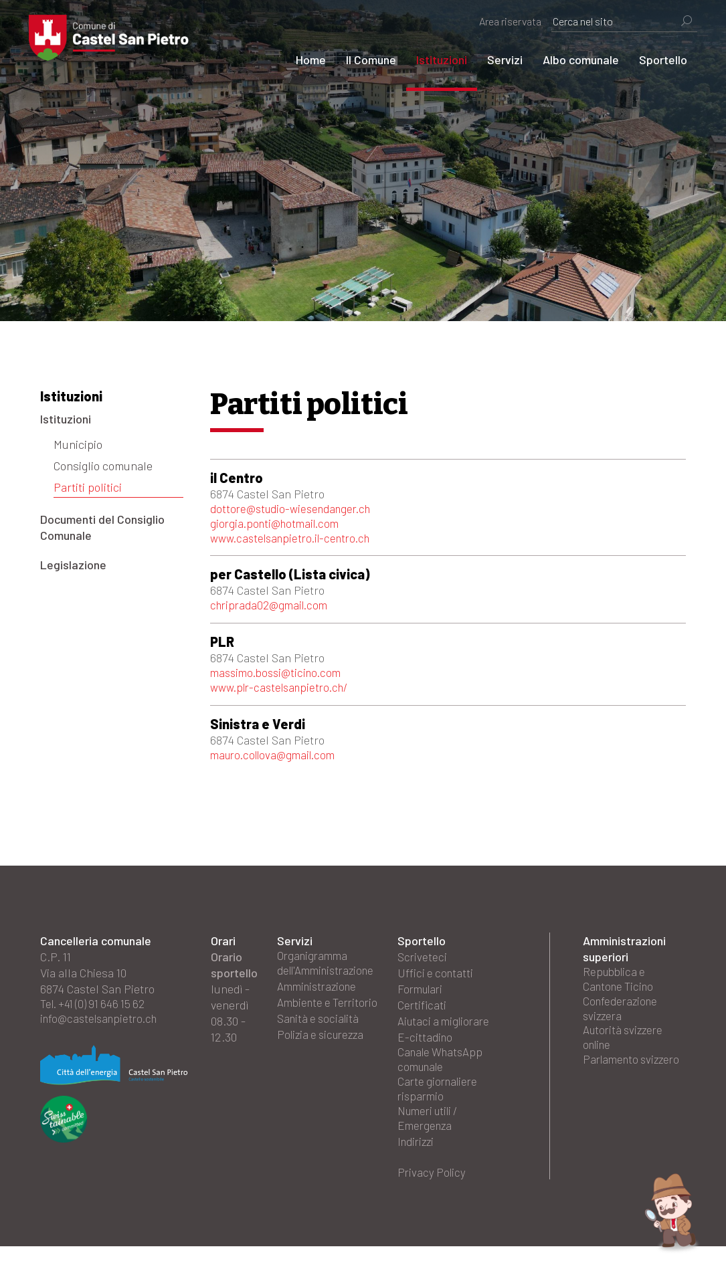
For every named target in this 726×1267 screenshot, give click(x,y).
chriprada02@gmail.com (272, 610)
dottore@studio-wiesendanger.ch (296, 509)
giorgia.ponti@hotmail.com (278, 525)
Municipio (78, 444)
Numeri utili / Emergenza (431, 1135)
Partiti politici (88, 487)
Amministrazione (320, 999)
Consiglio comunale (103, 465)
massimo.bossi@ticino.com (279, 679)
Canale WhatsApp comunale (443, 1071)
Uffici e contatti (436, 983)
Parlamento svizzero (634, 1079)
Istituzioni (430, 59)
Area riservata (499, 21)
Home (299, 59)
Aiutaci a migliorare (446, 1031)
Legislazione (73, 564)
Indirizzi (417, 1160)
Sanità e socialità (320, 1047)
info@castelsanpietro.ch (102, 1031)
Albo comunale (569, 59)
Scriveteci (422, 967)
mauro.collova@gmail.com (277, 764)
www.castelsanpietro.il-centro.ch (296, 541)
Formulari (422, 999)
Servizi (493, 59)
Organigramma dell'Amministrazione (330, 975)
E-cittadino (425, 1047)
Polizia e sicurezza (324, 1063)
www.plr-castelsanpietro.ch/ (284, 695)
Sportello (652, 59)
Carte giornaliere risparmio (439, 1103)
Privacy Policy (432, 1192)
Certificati (422, 1015)
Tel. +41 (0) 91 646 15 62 (96, 1015)
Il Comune (360, 59)
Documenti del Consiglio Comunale (102, 527)
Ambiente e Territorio (306, 1023)
